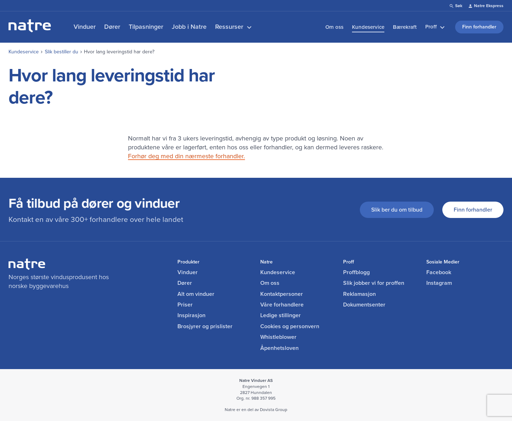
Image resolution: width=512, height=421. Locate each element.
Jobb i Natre (189, 26)
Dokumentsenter (364, 305)
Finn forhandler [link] (479, 27)
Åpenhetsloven (279, 348)
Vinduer (85, 26)
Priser (185, 305)
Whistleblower (278, 337)
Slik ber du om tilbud (396, 210)
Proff (436, 27)
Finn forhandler (473, 210)
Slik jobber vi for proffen (373, 283)
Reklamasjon (359, 294)
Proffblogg (356, 272)
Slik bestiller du (61, 51)
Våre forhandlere (282, 305)
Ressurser (234, 27)
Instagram (439, 283)
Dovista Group (273, 409)
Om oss (334, 27)
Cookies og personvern (289, 326)
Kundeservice (368, 27)
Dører (112, 26)
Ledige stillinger (280, 315)
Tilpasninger (146, 26)
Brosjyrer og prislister (205, 326)
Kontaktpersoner (281, 294)
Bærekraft (405, 27)
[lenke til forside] (30, 30)
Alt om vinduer (195, 294)
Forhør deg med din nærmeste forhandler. (186, 156)
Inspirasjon (191, 315)
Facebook (438, 272)
